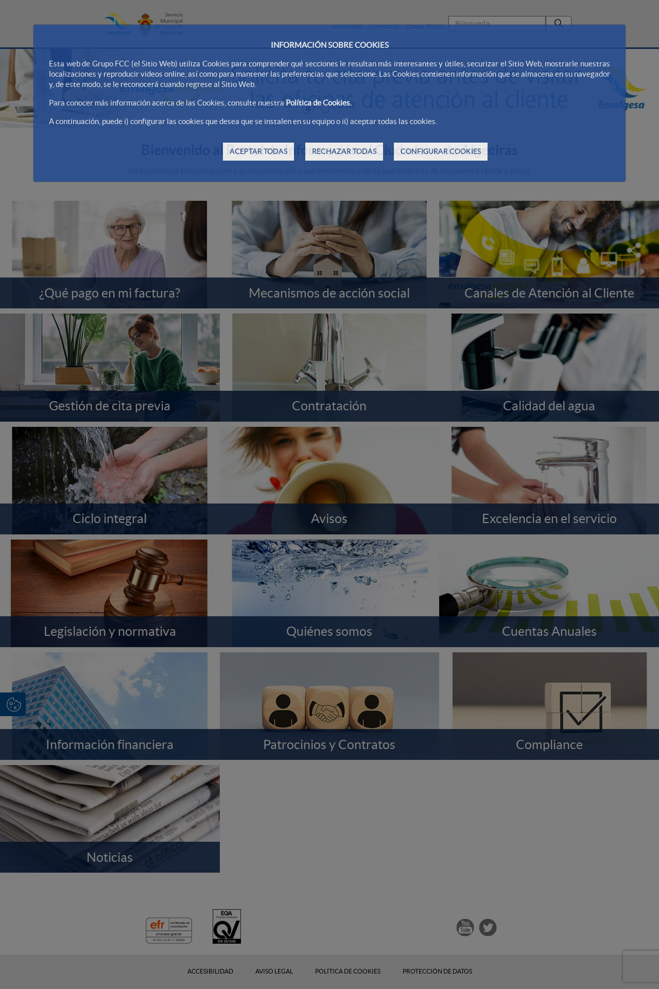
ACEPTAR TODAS (258, 151)
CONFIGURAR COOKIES (441, 151)
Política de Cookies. (319, 102)
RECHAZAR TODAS (344, 151)
